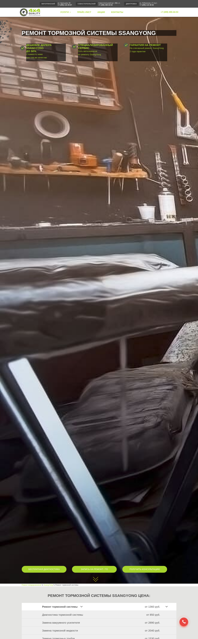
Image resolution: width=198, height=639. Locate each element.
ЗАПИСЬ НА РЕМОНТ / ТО (94, 569)
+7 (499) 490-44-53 (105, 5)
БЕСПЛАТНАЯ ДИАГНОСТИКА (44, 569)
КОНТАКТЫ (117, 12)
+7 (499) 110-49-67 (65, 5)
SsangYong (48, 585)
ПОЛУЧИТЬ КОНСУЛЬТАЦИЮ (144, 569)
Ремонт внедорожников (31, 585)
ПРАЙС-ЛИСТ (84, 12)
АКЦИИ (101, 12)
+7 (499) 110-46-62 (147, 5)
